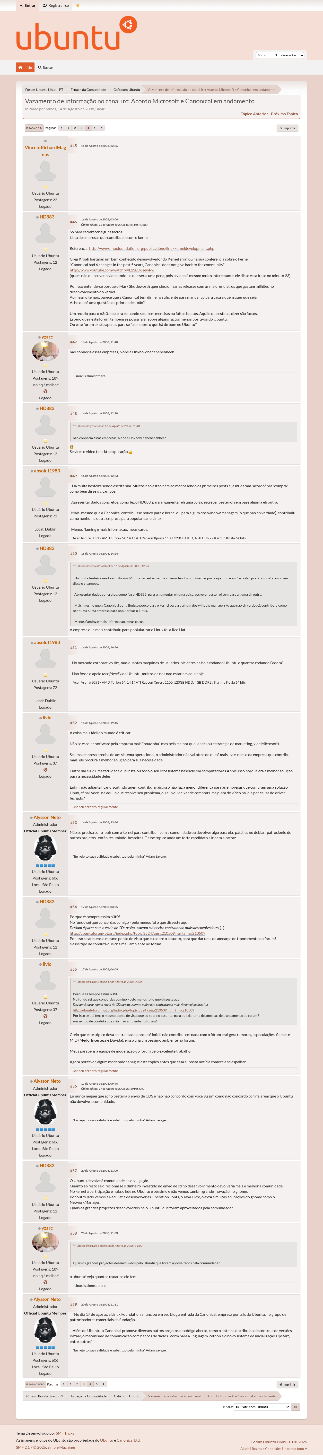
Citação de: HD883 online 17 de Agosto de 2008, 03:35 (109, 982)
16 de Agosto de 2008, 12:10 (99, 413)
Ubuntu (106, 1440)
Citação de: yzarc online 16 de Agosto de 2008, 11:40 (108, 426)
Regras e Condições (266, 1448)
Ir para (227, 1407)
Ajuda (244, 1448)
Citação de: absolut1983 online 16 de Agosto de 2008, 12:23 (113, 566)
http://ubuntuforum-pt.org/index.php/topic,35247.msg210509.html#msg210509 (137, 933)
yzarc (47, 337)
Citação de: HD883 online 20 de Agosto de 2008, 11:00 (109, 1245)
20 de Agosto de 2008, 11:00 (99, 1170)
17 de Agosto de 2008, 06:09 (99, 969)
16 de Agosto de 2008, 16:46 (99, 647)
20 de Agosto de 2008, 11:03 (99, 1233)
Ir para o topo (35, 1384)
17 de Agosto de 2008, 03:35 (99, 906)
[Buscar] (276, 55)
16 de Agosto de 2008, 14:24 (99, 553)
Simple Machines (61, 1447)
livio (47, 717)
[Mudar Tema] (77, 5)
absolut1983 (47, 470)
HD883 (47, 216)
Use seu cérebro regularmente (95, 807)
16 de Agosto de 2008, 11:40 (99, 342)
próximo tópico (284, 113)
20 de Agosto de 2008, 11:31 (99, 1304)
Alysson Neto (47, 817)
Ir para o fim (34, 128)
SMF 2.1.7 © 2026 (31, 1447)
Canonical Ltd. (128, 1440)
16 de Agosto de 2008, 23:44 (99, 822)
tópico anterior (254, 113)
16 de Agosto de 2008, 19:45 (99, 722)
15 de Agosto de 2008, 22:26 (99, 145)
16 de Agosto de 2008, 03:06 (99, 219)
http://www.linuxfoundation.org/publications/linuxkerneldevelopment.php (151, 248)
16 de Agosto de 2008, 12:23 (99, 475)
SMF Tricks (65, 1433)
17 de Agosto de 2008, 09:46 (99, 1083)
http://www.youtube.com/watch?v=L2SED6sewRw (112, 270)
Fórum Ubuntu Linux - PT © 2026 (279, 1441)
